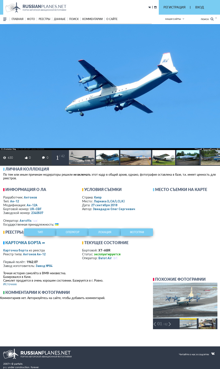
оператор (72, 232)
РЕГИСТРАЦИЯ (174, 7)
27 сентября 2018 (104, 205)
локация (104, 232)
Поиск (207, 19)
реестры (44, 19)
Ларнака (109, 201)
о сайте (112, 19)
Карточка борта (15, 250)
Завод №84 (44, 266)
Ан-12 (14, 201)
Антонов (30, 197)
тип (40, 232)
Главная (17, 19)
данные (60, 19)
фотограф (137, 232)
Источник (10, 284)
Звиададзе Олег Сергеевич (114, 209)
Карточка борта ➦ (25, 242)
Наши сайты (173, 19)
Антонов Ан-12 (34, 254)
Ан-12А (32, 205)
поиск (74, 19)
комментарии (92, 19)
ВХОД (199, 7)
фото (31, 19)
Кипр (98, 197)
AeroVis (26, 220)
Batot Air (105, 258)
